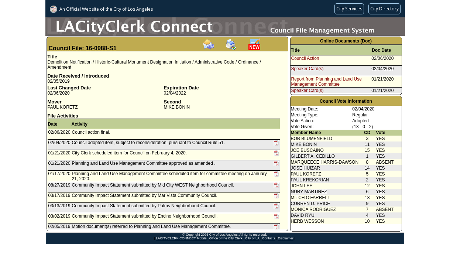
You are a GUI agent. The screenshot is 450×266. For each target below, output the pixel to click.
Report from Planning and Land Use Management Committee (326, 81)
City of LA (252, 238)
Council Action (305, 58)
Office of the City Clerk (226, 238)
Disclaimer (285, 238)
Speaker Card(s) (307, 68)
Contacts (268, 238)
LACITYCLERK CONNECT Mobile (181, 238)
